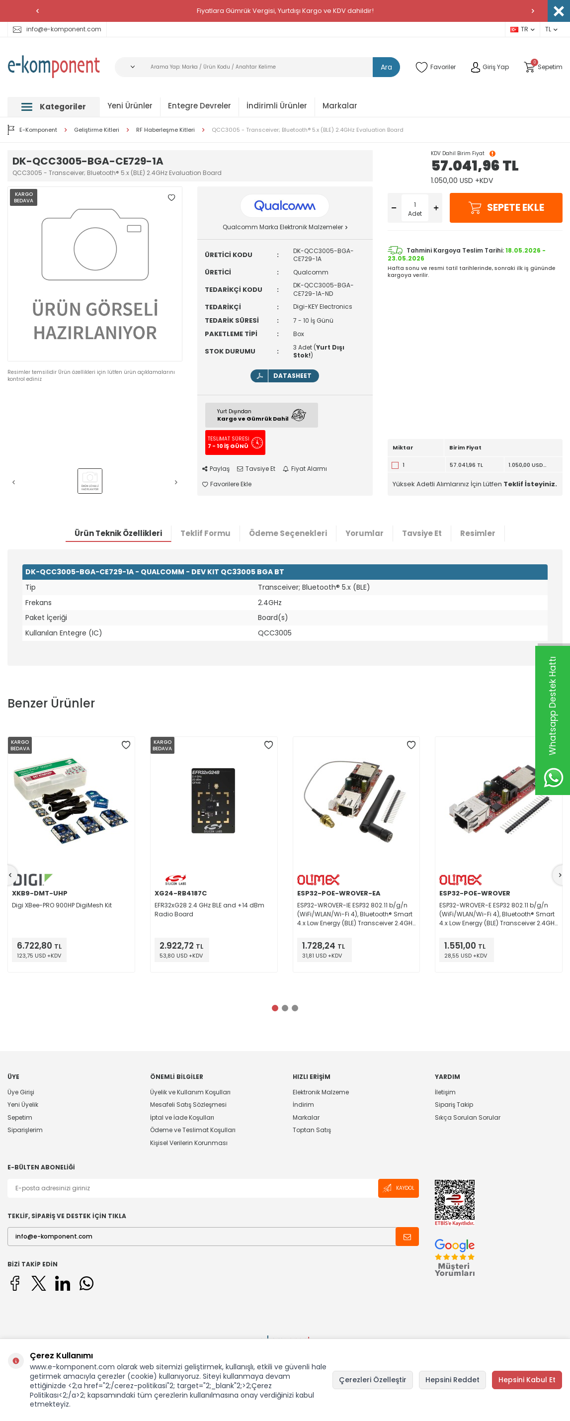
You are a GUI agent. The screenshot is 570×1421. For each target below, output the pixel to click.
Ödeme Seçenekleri (288, 533)
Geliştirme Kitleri (96, 130)
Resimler (477, 533)
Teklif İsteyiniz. (530, 484)
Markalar (340, 105)
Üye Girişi (20, 1092)
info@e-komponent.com (57, 29)
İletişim (445, 1092)
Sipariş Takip (454, 1104)
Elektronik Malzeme (321, 1092)
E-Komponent (32, 130)
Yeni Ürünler (130, 105)
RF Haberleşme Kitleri (165, 130)
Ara (386, 67)
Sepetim (19, 1117)
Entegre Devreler (199, 105)
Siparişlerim (25, 1130)
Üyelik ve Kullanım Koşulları (190, 1092)
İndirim (303, 1104)
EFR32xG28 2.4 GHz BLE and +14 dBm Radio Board (209, 909)
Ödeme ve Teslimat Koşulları (193, 1130)
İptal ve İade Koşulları (182, 1117)
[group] (95, 274)
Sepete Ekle (506, 208)
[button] (37, 11)
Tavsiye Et (256, 469)
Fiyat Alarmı (305, 469)
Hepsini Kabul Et (527, 1380)
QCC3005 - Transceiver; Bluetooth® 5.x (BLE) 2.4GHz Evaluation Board (308, 130)
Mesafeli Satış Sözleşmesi (188, 1104)
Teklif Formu (205, 533)
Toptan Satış (312, 1130)
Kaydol (398, 1188)
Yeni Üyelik (22, 1104)
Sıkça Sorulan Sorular (467, 1117)
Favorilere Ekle (226, 484)
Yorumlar (364, 533)
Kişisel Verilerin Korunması (189, 1143)
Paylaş (216, 469)
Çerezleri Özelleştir (373, 1380)
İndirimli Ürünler (276, 105)
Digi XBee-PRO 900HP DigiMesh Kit (62, 905)
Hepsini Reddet (452, 1380)
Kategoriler (53, 106)
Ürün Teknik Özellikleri (118, 533)
